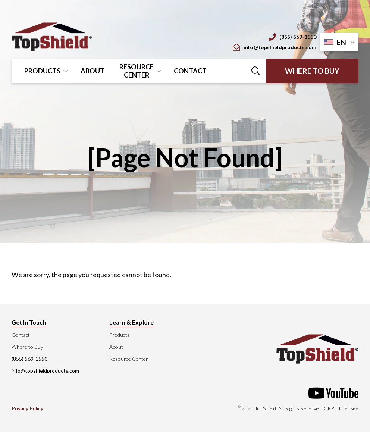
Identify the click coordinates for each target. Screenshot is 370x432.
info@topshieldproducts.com (274, 47)
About (92, 71)
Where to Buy (312, 70)
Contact (190, 71)
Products (42, 71)
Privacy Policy (27, 408)
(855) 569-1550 (292, 37)
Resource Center (136, 71)
